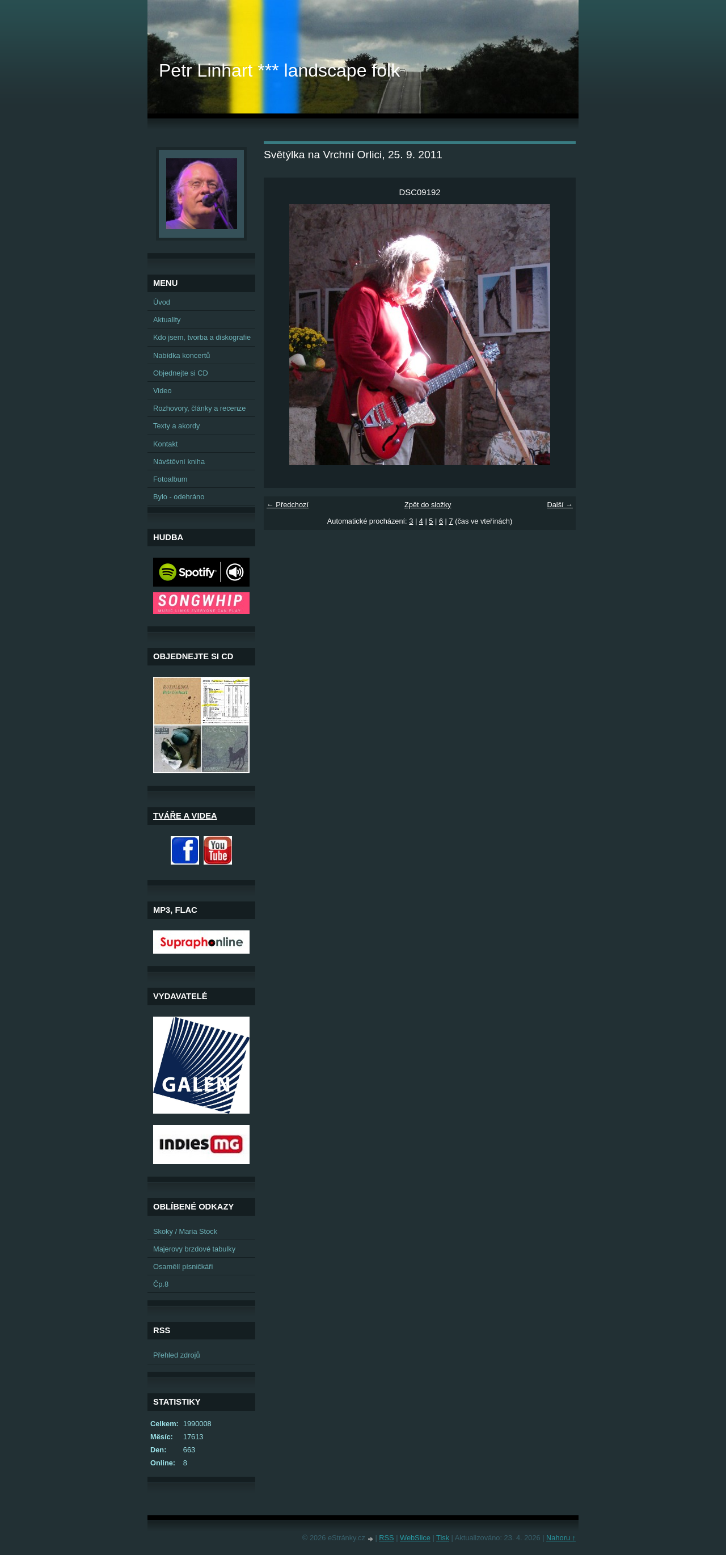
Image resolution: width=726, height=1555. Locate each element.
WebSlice (415, 1537)
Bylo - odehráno (178, 496)
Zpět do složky (427, 504)
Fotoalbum (170, 479)
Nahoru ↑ (561, 1537)
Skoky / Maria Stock (185, 1231)
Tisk (442, 1537)
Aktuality (166, 319)
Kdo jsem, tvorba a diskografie (202, 337)
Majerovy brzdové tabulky (194, 1249)
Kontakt (165, 444)
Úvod (161, 302)
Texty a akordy (176, 426)
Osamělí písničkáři (183, 1266)
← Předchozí (288, 504)
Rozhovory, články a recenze (199, 408)
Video (162, 390)
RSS (386, 1537)
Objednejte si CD (180, 373)
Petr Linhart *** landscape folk (279, 70)
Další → (560, 504)
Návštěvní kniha (179, 461)
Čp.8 (160, 1284)
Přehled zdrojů (176, 1355)
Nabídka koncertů (181, 355)
